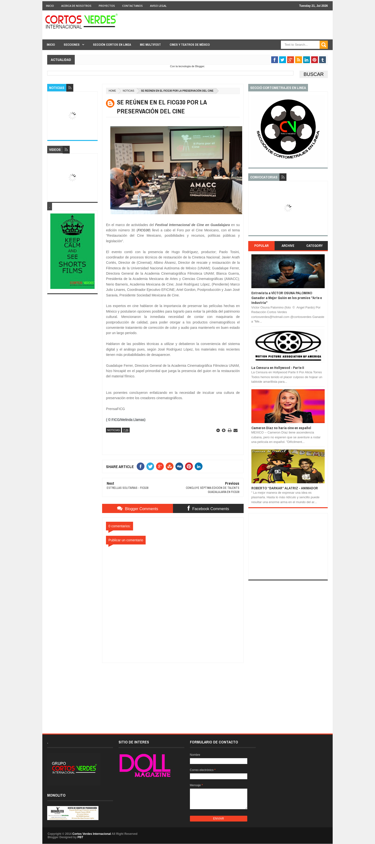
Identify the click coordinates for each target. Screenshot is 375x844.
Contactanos (132, 5)
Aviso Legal (158, 5)
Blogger (199, 66)
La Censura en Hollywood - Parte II (277, 367)
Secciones (72, 45)
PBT (80, 837)
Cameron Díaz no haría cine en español (281, 427)
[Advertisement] (173, 693)
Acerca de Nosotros (76, 5)
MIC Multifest (150, 45)
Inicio (50, 5)
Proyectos (107, 5)
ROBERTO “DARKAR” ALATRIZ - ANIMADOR (284, 488)
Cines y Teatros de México (190, 45)
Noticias (128, 90)
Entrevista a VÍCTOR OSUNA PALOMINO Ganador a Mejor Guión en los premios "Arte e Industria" (286, 297)
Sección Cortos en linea (112, 45)
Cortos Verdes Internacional (91, 834)
